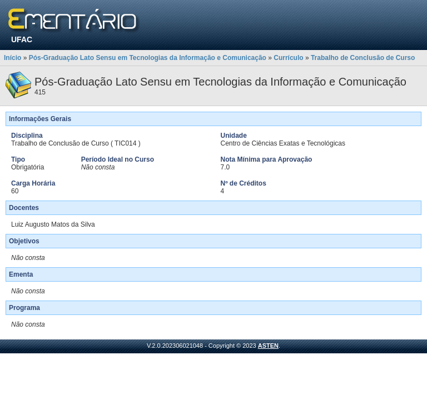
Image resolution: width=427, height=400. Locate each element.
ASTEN (268, 345)
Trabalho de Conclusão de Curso (363, 58)
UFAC (21, 39)
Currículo (288, 58)
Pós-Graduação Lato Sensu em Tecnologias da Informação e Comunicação (147, 58)
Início (12, 58)
